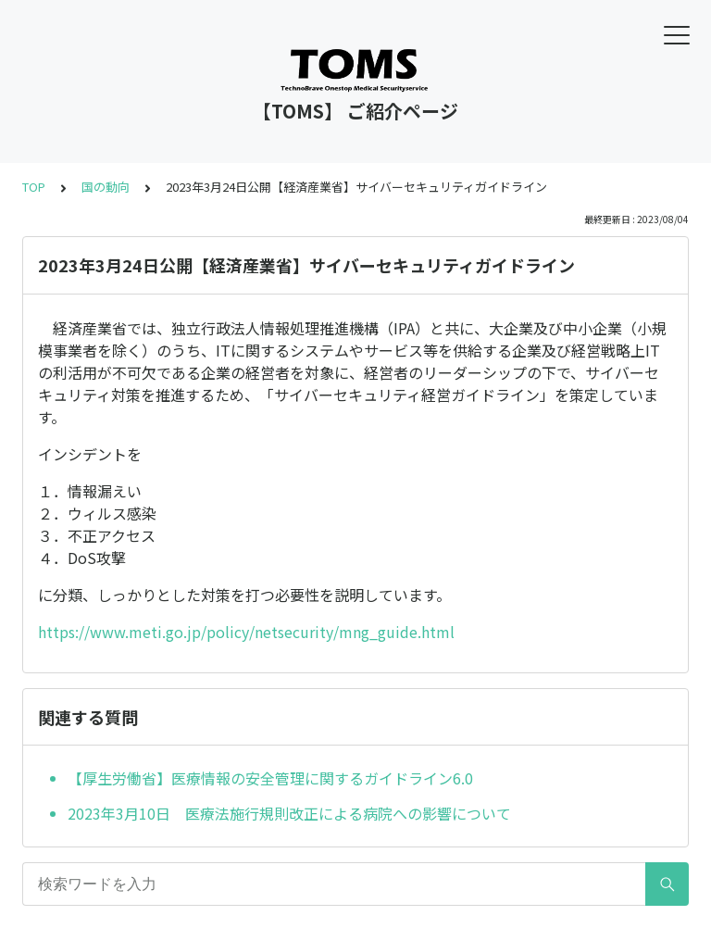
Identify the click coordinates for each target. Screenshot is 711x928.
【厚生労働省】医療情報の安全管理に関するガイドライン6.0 (270, 778)
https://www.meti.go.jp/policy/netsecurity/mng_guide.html (246, 632)
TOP (33, 186)
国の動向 (105, 186)
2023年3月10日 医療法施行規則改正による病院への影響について (289, 813)
